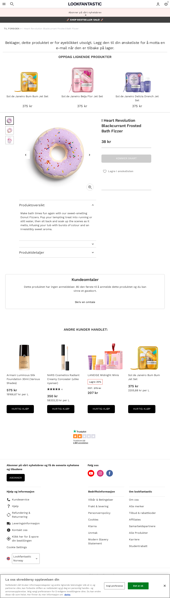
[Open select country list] (26, 558)
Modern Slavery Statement (98, 541)
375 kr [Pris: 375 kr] (133, 386)
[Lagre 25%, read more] (95, 381)
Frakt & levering (98, 506)
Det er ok (138, 586)
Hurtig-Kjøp (23, 410)
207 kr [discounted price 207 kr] (93, 393)
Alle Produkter (138, 532)
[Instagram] (100, 475)
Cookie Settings (17, 547)
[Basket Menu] (166, 4)
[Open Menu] (4, 4)
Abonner (15, 477)
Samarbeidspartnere (142, 526)
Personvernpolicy (99, 513)
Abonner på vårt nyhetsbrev (85, 12)
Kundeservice (18, 500)
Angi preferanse (114, 586)
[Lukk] (164, 585)
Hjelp (13, 506)
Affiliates (135, 519)
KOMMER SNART (126, 158)
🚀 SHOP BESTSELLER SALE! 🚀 (85, 19)
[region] (85, 586)
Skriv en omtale (85, 302)
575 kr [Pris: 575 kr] (12, 390)
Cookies (93, 519)
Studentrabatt (138, 546)
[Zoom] (89, 187)
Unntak (92, 532)
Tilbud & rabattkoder (142, 513)
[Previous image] (26, 155)
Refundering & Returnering (18, 514)
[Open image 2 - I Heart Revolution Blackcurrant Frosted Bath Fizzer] (9, 130)
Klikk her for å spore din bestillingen (23, 538)
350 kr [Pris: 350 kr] (52, 396)
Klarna (92, 526)
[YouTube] (91, 475)
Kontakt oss (17, 530)
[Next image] (89, 155)
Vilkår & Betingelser (100, 499)
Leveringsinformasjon (23, 523)
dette (67, 594)
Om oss (134, 499)
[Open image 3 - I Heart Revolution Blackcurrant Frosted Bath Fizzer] (9, 140)
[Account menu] (158, 4)
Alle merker (136, 506)
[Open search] (12, 4)
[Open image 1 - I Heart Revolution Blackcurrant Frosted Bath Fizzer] (9, 120)
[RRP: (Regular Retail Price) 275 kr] (105, 388)
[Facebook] (109, 475)
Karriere (134, 539)
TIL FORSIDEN (12, 28)
